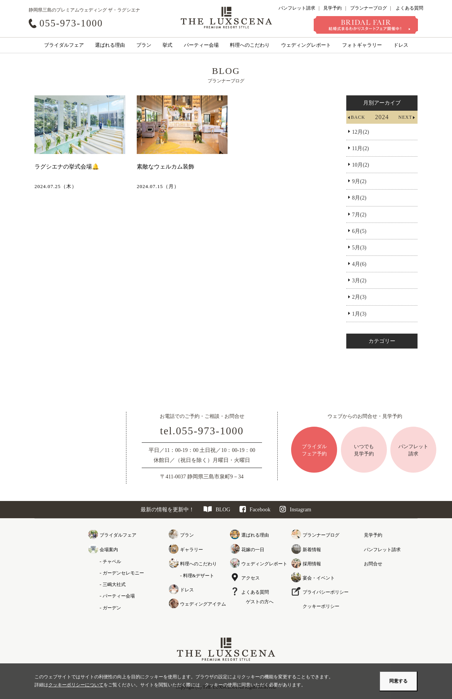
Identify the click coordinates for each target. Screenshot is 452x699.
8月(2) (359, 198)
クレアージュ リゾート (226, 17)
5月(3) (359, 247)
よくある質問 (409, 8)
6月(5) (359, 231)
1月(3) (359, 314)
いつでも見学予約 (364, 450)
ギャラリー (191, 549)
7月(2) (359, 215)
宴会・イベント (319, 578)
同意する (398, 681)
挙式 (167, 45)
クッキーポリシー (321, 606)
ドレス (400, 45)
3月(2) (359, 280)
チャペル (112, 561)
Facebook (254, 509)
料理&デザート (198, 575)
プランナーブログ (368, 8)
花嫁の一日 (252, 549)
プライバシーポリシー (326, 592)
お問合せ (373, 563)
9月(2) (359, 181)
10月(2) (360, 165)
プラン (143, 45)
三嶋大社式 (114, 584)
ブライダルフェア (64, 45)
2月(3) (359, 297)
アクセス (250, 578)
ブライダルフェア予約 (314, 450)
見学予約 (332, 8)
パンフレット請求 (296, 8)
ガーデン (112, 608)
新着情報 (312, 549)
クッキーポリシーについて (75, 685)
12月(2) (360, 132)
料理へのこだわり (250, 45)
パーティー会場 (201, 45)
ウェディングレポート (306, 45)
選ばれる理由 (110, 45)
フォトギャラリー (362, 45)
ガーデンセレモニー (123, 573)
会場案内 (109, 549)
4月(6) (359, 264)
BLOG (216, 509)
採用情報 (312, 563)
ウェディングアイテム (203, 604)
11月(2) (360, 148)
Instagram (295, 509)
